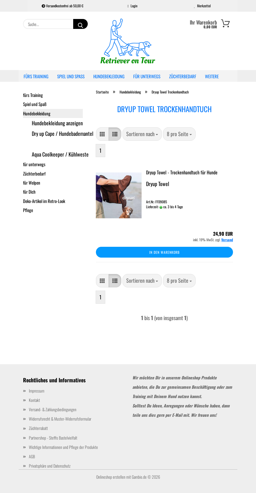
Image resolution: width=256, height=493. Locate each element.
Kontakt (34, 400)
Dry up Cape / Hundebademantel (57, 133)
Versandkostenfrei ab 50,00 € (62, 5)
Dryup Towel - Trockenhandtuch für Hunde (182, 172)
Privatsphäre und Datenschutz (50, 466)
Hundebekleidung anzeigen (57, 123)
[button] (102, 134)
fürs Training (36, 76)
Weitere (212, 76)
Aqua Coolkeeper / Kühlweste (57, 154)
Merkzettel (202, 5)
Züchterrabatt (38, 428)
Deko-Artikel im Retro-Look (44, 201)
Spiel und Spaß (71, 76)
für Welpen (31, 182)
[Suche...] (80, 24)
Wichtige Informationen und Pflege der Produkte (63, 447)
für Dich (29, 191)
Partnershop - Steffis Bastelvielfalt (53, 438)
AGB (32, 456)
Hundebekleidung (109, 76)
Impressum (36, 391)
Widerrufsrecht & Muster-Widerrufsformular (60, 419)
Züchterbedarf (182, 76)
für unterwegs (146, 76)
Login (132, 5)
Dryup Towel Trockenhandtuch (57, 144)
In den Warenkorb (164, 252)
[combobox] (142, 134)
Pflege (28, 210)
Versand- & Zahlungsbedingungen (52, 409)
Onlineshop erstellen (110, 477)
